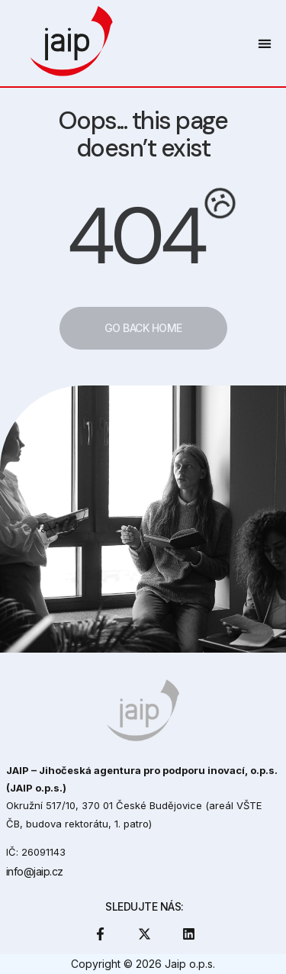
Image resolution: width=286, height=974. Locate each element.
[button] (264, 43)
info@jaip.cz (34, 871)
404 (135, 236)
